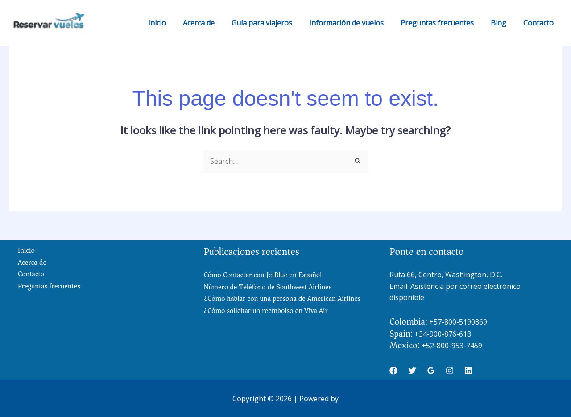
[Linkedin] (468, 371)
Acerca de (213, 23)
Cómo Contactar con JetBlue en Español (263, 275)
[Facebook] (393, 371)
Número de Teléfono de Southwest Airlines (268, 287)
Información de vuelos (356, 23)
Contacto (540, 23)
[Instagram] (450, 371)
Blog (502, 23)
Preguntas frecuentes (443, 23)
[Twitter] (412, 371)
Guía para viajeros (274, 23)
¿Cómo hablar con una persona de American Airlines (283, 298)
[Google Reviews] (431, 371)
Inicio (174, 23)
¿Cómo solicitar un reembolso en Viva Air (266, 310)
